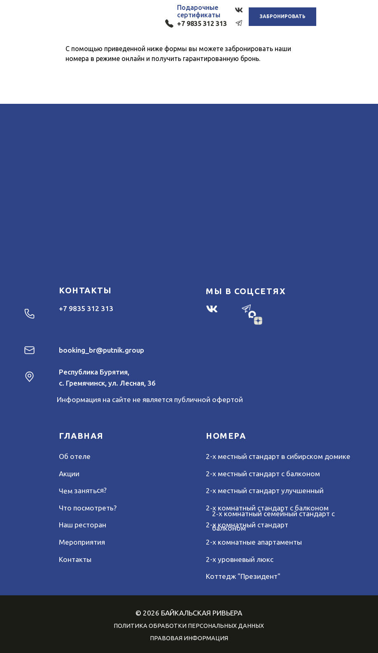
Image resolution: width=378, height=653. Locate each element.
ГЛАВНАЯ (81, 435)
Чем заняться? (83, 490)
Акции (69, 473)
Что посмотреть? (88, 508)
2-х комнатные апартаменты (254, 542)
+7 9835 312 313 (202, 23)
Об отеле (75, 456)
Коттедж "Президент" (243, 576)
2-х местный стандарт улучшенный (265, 490)
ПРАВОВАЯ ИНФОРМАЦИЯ (189, 638)
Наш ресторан (82, 525)
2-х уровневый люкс (239, 559)
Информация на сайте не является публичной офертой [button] (150, 399)
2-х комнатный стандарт (247, 525)
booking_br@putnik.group (101, 350)
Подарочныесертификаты (198, 11)
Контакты (75, 559)
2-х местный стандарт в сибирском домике (278, 456)
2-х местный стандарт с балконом (263, 473)
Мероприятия (82, 542)
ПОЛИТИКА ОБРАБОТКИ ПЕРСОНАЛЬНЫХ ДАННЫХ (189, 626)
